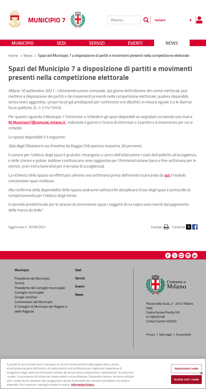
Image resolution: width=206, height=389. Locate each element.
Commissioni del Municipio (33, 301)
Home (13, 55)
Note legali (166, 334)
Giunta (19, 283)
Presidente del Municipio (32, 278)
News (172, 43)
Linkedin (195, 255)
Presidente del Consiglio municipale (40, 287)
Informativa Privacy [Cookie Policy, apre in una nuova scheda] (82, 384)
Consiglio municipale (29, 292)
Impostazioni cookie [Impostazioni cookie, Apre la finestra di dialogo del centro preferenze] (186, 368)
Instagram (188, 255)
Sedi (61, 43)
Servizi (97, 43)
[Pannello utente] (199, 20)
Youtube (181, 255)
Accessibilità (183, 334)
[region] (103, 373)
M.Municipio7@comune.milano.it (36, 122)
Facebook (195, 227)
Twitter (188, 227)
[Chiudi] (201, 373)
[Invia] (146, 20)
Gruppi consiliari (26, 297)
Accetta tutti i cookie (186, 379)
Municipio (22, 43)
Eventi (135, 43)
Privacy (151, 334)
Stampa (160, 226)
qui (168, 175)
